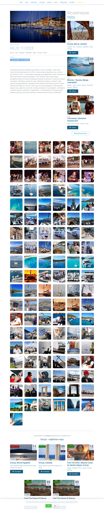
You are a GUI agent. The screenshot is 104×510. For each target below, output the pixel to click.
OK (48, 506)
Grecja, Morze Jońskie (77, 44)
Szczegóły (16, 471)
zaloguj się (80, 2)
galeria (49, 2)
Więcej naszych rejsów (80, 133)
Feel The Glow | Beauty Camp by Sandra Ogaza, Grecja (80, 464)
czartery (42, 2)
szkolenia (34, 2)
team (56, 2)
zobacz (73, 52)
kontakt (72, 2)
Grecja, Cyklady (45, 463)
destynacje (63, 2)
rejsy (26, 2)
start (21, 2)
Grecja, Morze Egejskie (20, 463)
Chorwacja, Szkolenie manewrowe (76, 119)
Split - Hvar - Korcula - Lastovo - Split (77, 123)
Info (55, 506)
